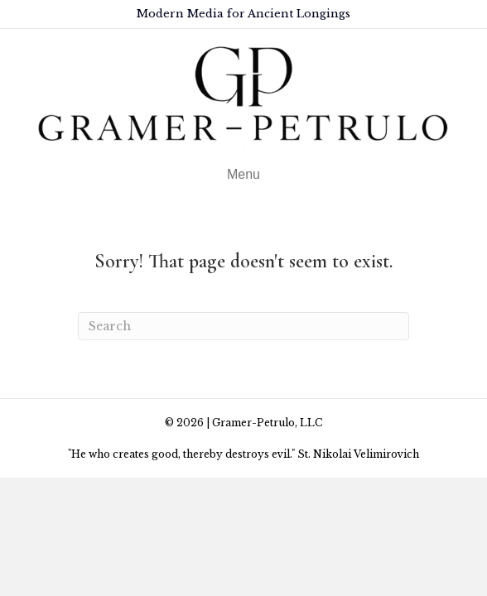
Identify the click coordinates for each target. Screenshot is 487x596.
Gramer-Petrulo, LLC (267, 422)
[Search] (243, 326)
